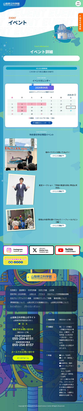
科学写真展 (32, 290)
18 (71, 107)
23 (51, 111)
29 (41, 114)
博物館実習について (17, 302)
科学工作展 (43, 290)
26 (12, 114)
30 (51, 114)
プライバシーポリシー (32, 306)
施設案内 (22, 290)
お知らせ (33, 294)
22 (41, 111)
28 (32, 114)
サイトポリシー (16, 306)
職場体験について (60, 298)
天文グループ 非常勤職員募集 (58, 294)
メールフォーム (23, 358)
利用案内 (13, 290)
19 (12, 111)
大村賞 (51, 290)
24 (61, 111)
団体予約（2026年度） (18, 294)
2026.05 (70, 95)
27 (22, 114)
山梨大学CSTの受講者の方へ (37, 302)
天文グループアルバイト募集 (20, 298)
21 (32, 111)
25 (71, 111)
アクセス (41, 294)
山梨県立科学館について (60, 302)
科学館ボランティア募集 (42, 298)
